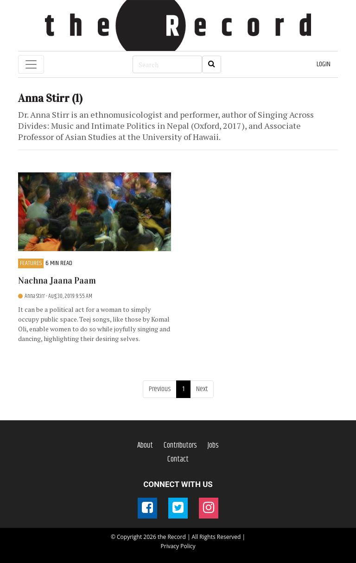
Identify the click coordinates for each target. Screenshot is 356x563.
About (145, 445)
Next (202, 389)
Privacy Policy (178, 546)
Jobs (213, 445)
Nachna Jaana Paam (57, 280)
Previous (160, 389)
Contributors (180, 445)
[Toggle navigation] (31, 64)
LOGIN (324, 64)
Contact (178, 459)
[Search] (167, 64)
